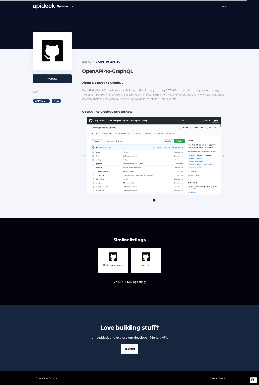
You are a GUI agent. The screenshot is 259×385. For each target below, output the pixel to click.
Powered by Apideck (46, 378)
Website (52, 78)
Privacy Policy (218, 378)
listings (86, 61)
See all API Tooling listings (130, 282)
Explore (129, 349)
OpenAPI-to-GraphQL (108, 61)
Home (222, 6)
